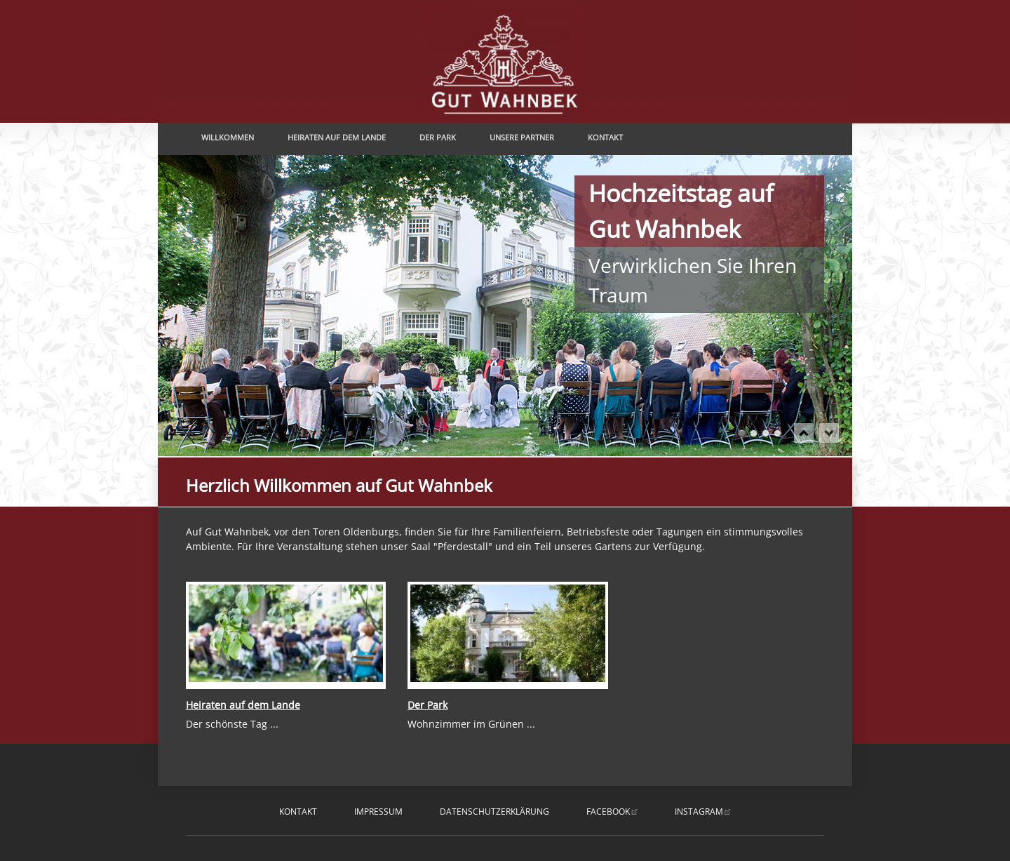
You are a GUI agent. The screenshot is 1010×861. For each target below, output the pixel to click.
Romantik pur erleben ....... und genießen (765, 433)
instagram (699, 811)
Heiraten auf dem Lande (337, 137)
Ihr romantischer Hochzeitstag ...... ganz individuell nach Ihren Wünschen (777, 433)
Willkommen (227, 137)
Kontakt (605, 137)
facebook (608, 811)
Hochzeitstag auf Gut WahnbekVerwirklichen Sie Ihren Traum (742, 433)
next (829, 432)
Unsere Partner (522, 137)
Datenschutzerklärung (494, 811)
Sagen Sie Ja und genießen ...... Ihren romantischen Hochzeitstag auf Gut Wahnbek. (753, 433)
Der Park (437, 137)
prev (803, 432)
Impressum (378, 811)
